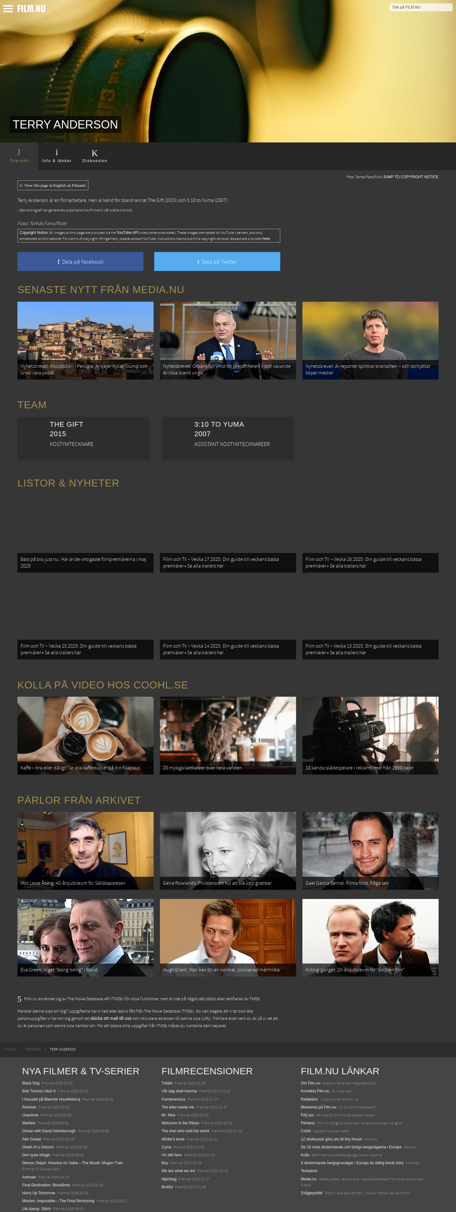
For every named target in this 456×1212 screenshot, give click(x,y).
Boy (165, 1147)
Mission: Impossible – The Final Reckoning (58, 1185)
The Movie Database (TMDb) (169, 994)
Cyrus (166, 1130)
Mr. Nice (168, 1099)
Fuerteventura (173, 1083)
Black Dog (31, 1067)
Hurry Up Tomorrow (38, 1176)
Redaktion (309, 1083)
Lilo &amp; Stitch (36, 1192)
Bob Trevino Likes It (38, 1075)
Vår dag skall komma (179, 1075)
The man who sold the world (185, 1115)
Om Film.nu (310, 1067)
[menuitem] (10, 1033)
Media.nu (308, 1162)
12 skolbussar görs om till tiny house (331, 1123)
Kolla (305, 1138)
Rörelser (29, 1091)
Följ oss (307, 1099)
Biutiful (167, 1170)
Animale (29, 1161)
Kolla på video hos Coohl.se (102, 676)
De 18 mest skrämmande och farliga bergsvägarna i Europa (351, 1130)
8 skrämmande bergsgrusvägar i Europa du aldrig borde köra (352, 1147)
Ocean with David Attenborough (49, 1115)
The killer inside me (178, 1091)
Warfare (28, 1107)
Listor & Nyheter (68, 480)
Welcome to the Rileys (180, 1107)
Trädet (167, 1067)
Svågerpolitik (312, 1176)
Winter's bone (173, 1123)
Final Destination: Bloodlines (46, 1168)
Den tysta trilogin (36, 1138)
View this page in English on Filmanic (53, 185)
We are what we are (178, 1154)
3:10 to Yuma (200, 200)
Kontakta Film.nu (315, 1075)
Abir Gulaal (31, 1123)
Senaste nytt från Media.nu (100, 289)
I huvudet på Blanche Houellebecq (51, 1083)
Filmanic (308, 1107)
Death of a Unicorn (38, 1130)
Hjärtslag (169, 1162)
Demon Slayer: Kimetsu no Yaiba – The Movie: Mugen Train (72, 1147)
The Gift (156, 200)
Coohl (306, 1115)
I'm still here (172, 1138)
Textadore (309, 1154)
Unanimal (30, 1099)
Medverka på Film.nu (318, 1091)
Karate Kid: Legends (39, 1200)
